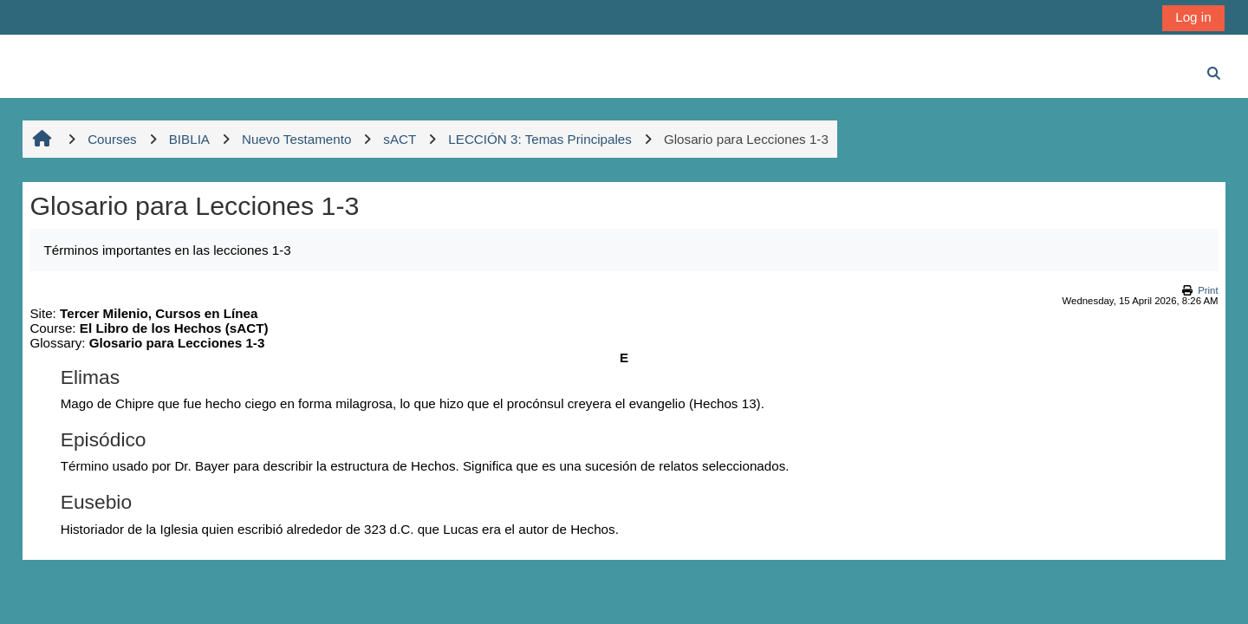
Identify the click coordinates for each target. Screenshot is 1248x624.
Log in (1193, 17)
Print (1208, 290)
